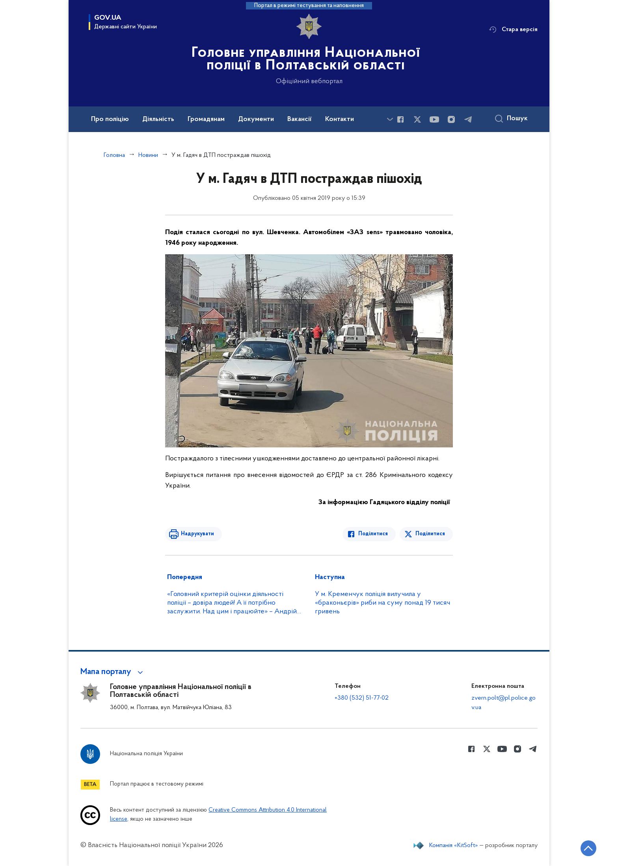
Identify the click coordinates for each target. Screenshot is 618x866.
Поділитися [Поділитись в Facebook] (373, 534)
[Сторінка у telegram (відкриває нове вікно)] (468, 119)
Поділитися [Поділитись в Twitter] (430, 534)
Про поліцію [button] (110, 119)
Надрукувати (197, 534)
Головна (114, 155)
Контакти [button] (339, 119)
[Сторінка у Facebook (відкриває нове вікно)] (400, 119)
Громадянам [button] (206, 119)
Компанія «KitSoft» (453, 845)
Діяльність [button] (158, 119)
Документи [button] (256, 119)
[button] (112, 672)
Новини (148, 155)
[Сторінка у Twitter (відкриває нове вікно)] (417, 119)
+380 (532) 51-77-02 (362, 698)
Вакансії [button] (299, 119)
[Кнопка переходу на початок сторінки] (588, 848)
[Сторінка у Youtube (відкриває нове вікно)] (434, 119)
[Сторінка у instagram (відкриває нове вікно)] (451, 119)
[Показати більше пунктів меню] (390, 119)
